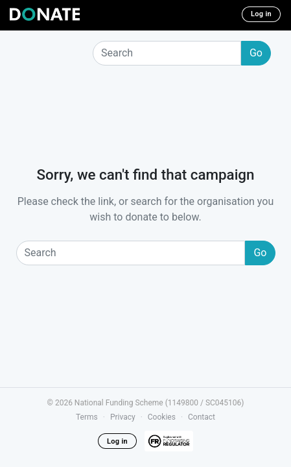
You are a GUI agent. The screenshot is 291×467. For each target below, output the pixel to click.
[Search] (167, 53)
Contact (201, 417)
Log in (261, 14)
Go (256, 53)
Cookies (162, 417)
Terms (87, 417)
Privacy (122, 417)
